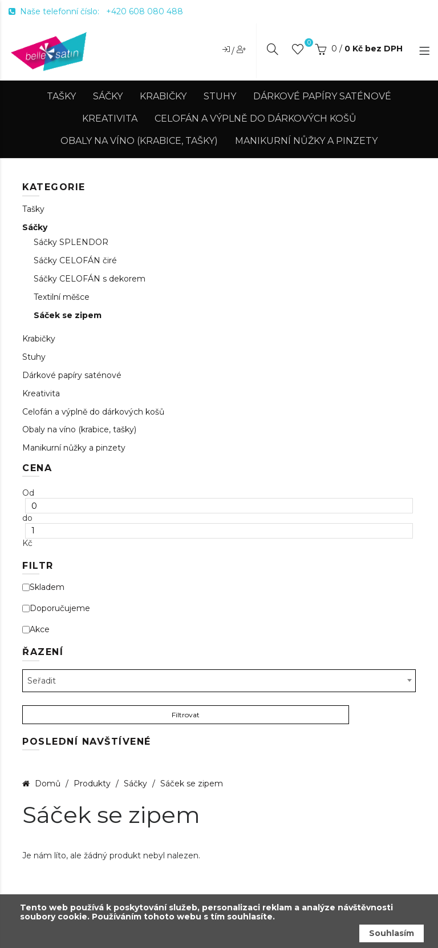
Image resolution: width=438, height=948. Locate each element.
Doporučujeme (56, 608)
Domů (48, 783)
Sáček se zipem (68, 315)
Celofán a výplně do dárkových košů (255, 118)
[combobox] (219, 680)
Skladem (43, 587)
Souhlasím (391, 933)
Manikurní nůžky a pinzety (306, 140)
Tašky (61, 96)
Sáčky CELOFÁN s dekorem (89, 279)
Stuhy (220, 96)
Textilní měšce (62, 297)
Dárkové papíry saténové (322, 96)
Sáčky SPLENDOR (71, 242)
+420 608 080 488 (144, 11)
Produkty (93, 783)
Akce (36, 629)
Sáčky (108, 96)
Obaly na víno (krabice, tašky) (139, 140)
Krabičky (163, 96)
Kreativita (109, 118)
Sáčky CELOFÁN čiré (75, 261)
